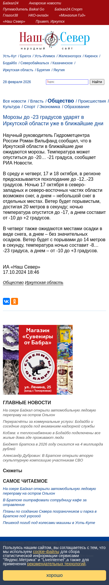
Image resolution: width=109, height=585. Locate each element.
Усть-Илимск (45, 56)
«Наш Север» (14, 21)
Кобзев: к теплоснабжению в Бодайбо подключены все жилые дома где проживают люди (52, 435)
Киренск (91, 56)
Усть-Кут (10, 56)
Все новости (14, 101)
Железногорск (69, 56)
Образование (77, 106)
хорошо (54, 575)
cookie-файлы (46, 551)
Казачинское (63, 63)
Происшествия (92, 101)
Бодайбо (10, 63)
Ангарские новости (45, 3)
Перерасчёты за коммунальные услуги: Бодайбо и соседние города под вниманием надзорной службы (49, 423)
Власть (37, 101)
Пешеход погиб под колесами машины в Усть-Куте (49, 522)
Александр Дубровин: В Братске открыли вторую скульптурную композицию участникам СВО (48, 457)
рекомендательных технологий (56, 563)
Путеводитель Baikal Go (23, 9)
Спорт (29, 106)
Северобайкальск (34, 63)
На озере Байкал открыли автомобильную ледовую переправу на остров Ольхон (49, 412)
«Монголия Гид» (72, 15)
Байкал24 (10, 3)
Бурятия (43, 70)
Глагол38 (10, 15)
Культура (11, 106)
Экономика (50, 106)
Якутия (59, 70)
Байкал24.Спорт (69, 9)
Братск (25, 56)
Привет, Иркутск (50, 21)
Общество (61, 101)
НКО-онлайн (38, 15)
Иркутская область (18, 70)
